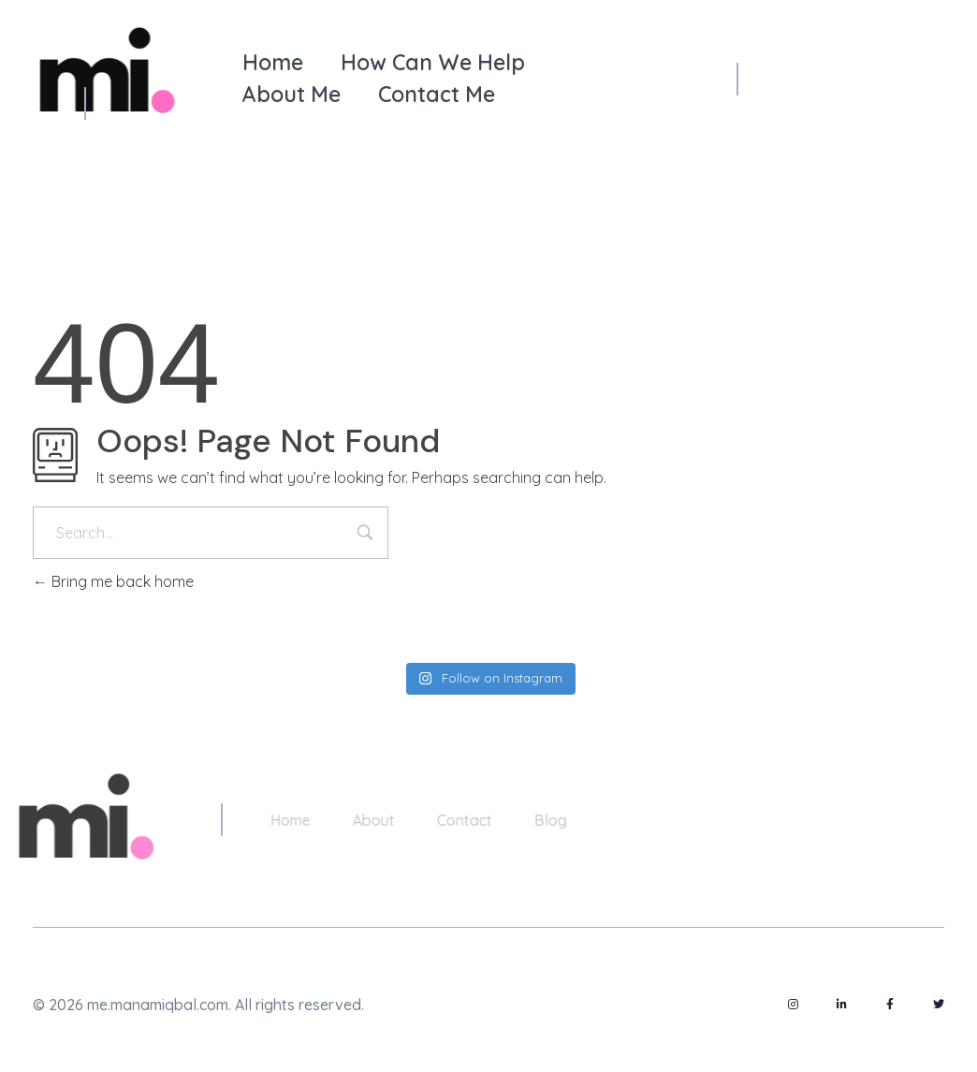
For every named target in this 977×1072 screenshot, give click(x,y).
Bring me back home (113, 581)
